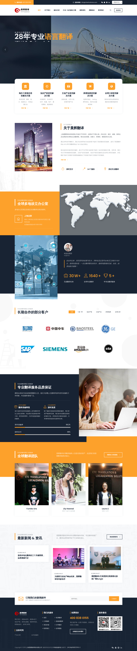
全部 (72, 312)
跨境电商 (108, 312)
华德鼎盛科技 (57, 647)
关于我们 (47, 10)
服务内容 (57, 10)
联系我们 (101, 10)
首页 (39, 10)
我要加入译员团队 (113, 455)
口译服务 (46, 621)
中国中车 (67, 256)
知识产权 (89, 312)
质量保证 (92, 10)
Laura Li (105, 508)
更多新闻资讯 (115, 537)
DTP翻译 (58, 625)
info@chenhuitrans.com (89, 2)
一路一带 (80, 312)
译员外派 (46, 625)
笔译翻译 (59, 618)
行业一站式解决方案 (69, 10)
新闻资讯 (82, 10)
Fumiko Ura (32, 508)
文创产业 (98, 312)
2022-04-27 (22, 552)
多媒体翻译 (59, 621)
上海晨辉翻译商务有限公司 (34, 647)
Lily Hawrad (68, 508)
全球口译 (117, 312)
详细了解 (24, 108)
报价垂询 (118, 10)
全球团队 (59, 628)
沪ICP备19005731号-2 (73, 647)
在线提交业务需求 (78, 631)
